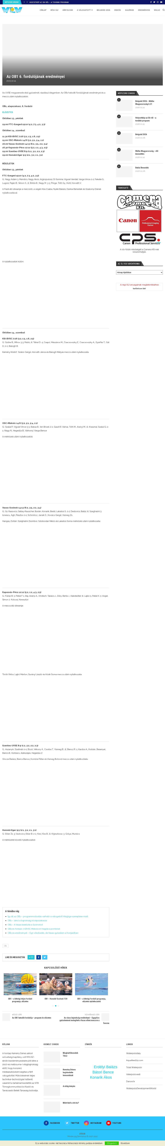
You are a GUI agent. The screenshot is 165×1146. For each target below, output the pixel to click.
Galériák (129, 10)
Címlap (43, 10)
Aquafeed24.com (134, 1060)
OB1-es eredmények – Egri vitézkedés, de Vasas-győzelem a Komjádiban (43, 933)
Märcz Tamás (94, 1053)
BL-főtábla (112, 1085)
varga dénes (110, 1062)
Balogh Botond (103, 1074)
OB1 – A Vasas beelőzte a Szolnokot (25, 924)
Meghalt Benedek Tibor (70, 1054)
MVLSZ (157, 10)
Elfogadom (112, 1143)
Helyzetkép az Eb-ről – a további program (49, 2)
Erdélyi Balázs (105, 1067)
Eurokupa (93, 1089)
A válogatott (84, 10)
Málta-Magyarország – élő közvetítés (146, 152)
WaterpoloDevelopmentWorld (141, 1088)
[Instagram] (157, 2)
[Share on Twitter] (44, 957)
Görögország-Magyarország (107, 1089)
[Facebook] (151, 2)
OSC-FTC (89, 1061)
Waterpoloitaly (133, 1053)
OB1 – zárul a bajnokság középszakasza (27, 920)
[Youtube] (161, 2)
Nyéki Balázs (90, 1065)
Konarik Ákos (101, 1077)
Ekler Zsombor (103, 1059)
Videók (117, 10)
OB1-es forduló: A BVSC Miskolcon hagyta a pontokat (34, 929)
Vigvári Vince (115, 1053)
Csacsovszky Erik (94, 1085)
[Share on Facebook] (38, 957)
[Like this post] (32, 957)
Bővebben (125, 1143)
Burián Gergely (105, 1069)
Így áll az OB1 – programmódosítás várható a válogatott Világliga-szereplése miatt (48, 916)
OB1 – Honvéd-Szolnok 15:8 (70, 999)
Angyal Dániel (112, 1059)
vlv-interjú (96, 1082)
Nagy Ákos (113, 1082)
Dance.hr (130, 1081)
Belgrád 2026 (103, 10)
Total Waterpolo (134, 1067)
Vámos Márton (89, 1067)
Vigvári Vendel (93, 1059)
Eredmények (144, 10)
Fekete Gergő (115, 1077)
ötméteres (98, 1056)
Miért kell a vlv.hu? (71, 1103)
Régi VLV (54, 10)
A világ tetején (69, 1086)
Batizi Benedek (142, 167)
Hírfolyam (68, 10)
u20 (103, 1085)
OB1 (5, 946)
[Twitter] (154, 2)
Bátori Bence (103, 1072)
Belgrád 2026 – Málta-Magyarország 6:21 (145, 102)
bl (113, 1079)
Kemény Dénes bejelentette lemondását (69, 1072)
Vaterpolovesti (133, 1074)
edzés (108, 1074)
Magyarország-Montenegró (103, 1053)
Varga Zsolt (113, 1056)
